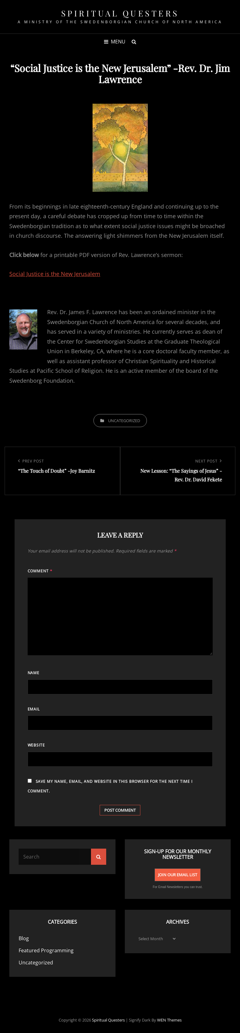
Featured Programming (46, 950)
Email (34, 709)
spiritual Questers (120, 13)
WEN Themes (169, 1020)
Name (34, 672)
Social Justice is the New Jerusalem (54, 273)
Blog (24, 938)
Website (36, 745)
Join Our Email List (177, 874)
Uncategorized (124, 420)
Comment (40, 571)
